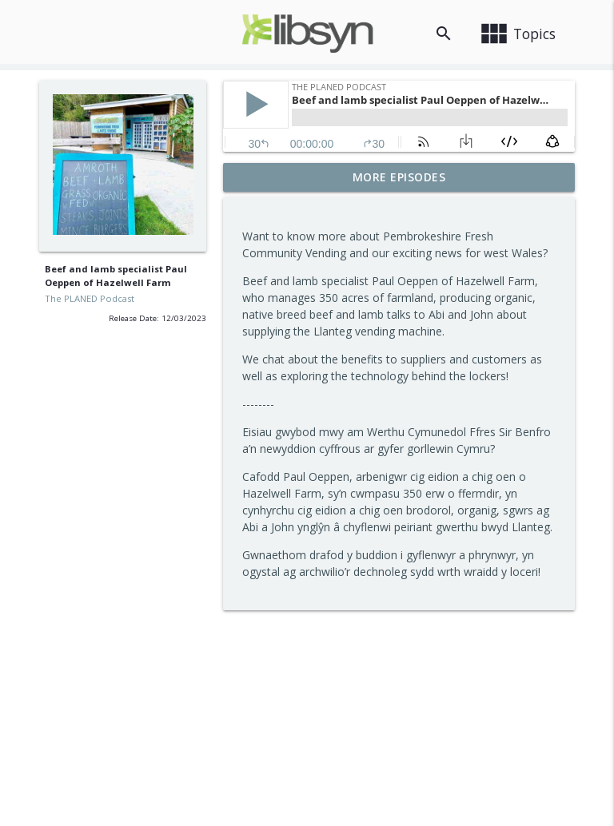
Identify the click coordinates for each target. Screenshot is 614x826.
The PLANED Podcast (89, 298)
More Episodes (399, 177)
